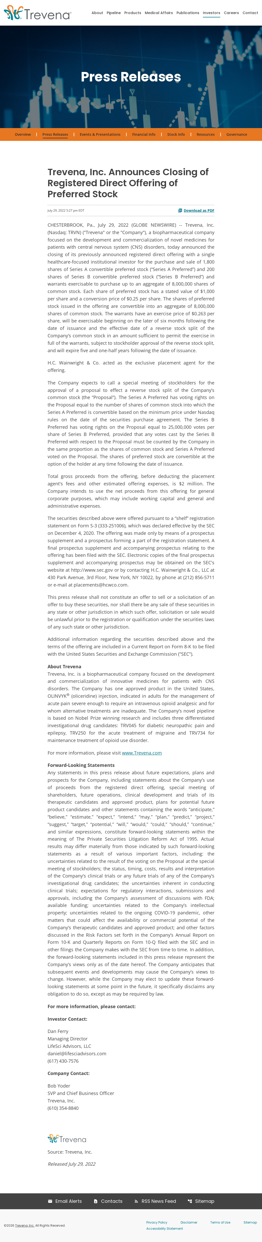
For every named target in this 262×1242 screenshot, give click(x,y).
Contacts (112, 1201)
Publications (188, 12)
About (97, 12)
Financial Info (144, 134)
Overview (23, 134)
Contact (250, 12)
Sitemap (204, 1201)
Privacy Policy (156, 1222)
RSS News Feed (159, 1201)
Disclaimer (189, 1222)
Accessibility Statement (164, 1228)
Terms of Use (220, 1222)
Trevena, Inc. (25, 1225)
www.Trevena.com (142, 753)
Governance (236, 134)
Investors (211, 12)
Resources (206, 134)
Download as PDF (196, 210)
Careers (231, 12)
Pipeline (114, 12)
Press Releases (55, 134)
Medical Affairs (159, 12)
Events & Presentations (100, 134)
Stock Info (176, 134)
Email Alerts (69, 1201)
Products (132, 12)
